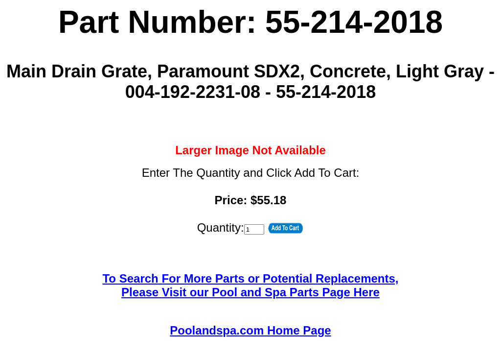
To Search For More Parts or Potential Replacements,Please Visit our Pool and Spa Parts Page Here (250, 285)
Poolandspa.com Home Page (250, 330)
